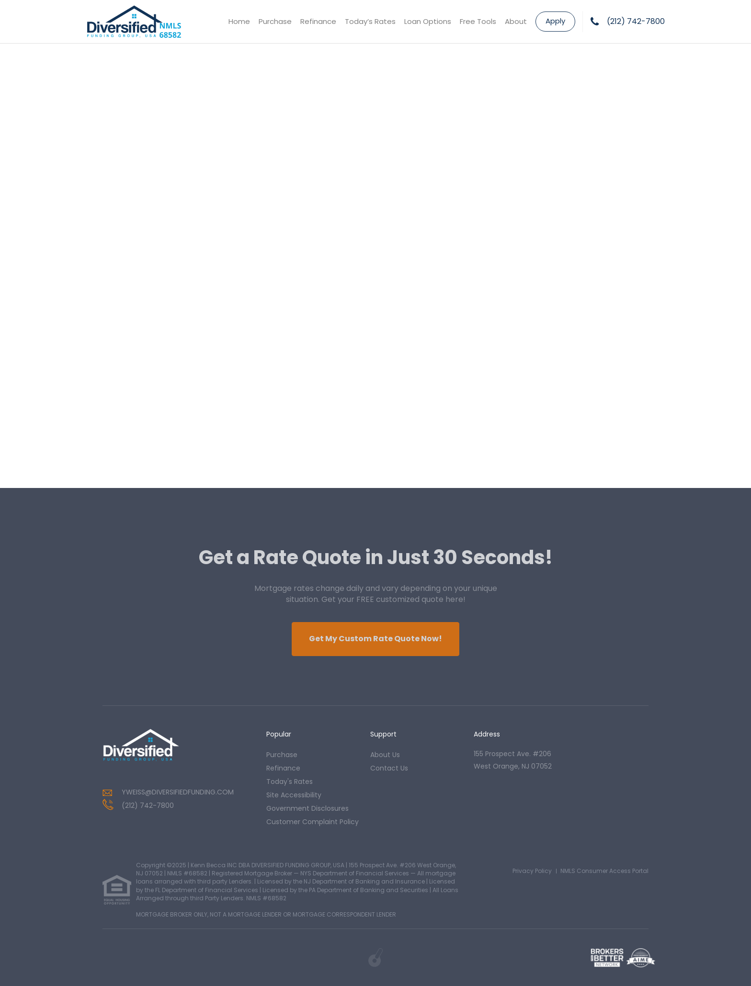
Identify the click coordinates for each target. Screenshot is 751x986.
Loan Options (427, 21)
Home (239, 21)
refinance (283, 768)
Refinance (318, 21)
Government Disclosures (307, 808)
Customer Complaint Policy (312, 822)
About (516, 21)
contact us (389, 768)
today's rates (289, 781)
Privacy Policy (532, 871)
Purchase (275, 21)
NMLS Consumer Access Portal (604, 871)
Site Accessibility (293, 795)
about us (385, 754)
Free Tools (478, 21)
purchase (281, 754)
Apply (555, 21)
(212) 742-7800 (636, 21)
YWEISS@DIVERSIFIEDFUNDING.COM (178, 792)
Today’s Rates (370, 21)
